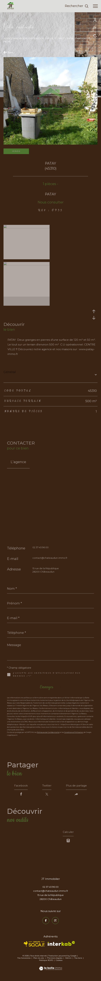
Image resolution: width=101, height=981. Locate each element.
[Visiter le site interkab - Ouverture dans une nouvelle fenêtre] (61, 945)
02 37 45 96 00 (40, 547)
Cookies (59, 962)
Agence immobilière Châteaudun (24, 38)
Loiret (60, 38)
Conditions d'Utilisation (73, 732)
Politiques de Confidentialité (48, 732)
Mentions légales (55, 960)
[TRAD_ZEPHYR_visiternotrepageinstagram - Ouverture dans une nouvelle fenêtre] (55, 922)
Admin (68, 960)
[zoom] (27, 227)
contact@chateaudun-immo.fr (49, 557)
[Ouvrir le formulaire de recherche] (77, 6)
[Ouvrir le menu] (95, 6)
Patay (70, 38)
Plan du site (39, 960)
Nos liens (78, 960)
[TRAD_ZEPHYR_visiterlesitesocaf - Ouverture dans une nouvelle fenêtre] (34, 945)
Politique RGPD (46, 962)
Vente (50, 38)
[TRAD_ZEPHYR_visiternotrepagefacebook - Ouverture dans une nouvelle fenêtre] (45, 922)
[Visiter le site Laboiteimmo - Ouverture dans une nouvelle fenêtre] (50, 968)
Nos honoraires (24, 960)
